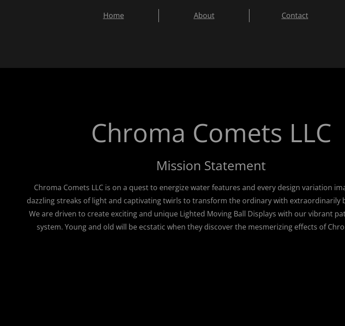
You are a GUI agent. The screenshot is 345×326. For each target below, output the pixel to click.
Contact (295, 15)
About (204, 15)
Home (113, 15)
